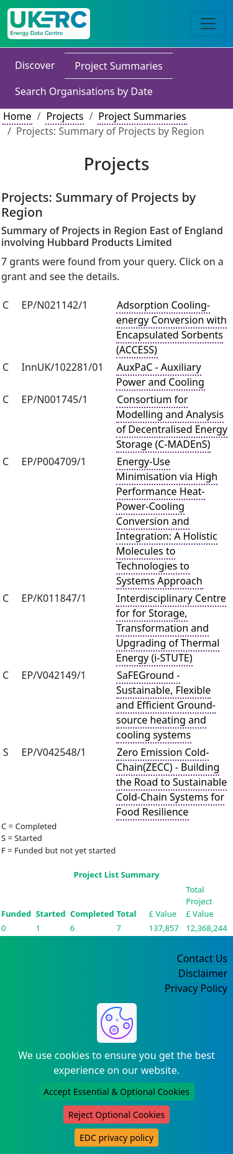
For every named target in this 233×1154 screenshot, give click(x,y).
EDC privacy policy (116, 1137)
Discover (35, 65)
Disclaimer (202, 973)
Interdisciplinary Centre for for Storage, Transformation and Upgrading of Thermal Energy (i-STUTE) (171, 628)
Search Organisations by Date (84, 91)
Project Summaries (118, 66)
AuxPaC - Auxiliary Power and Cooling (160, 374)
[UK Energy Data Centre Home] (48, 23)
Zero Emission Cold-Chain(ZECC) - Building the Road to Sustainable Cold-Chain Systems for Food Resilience (171, 782)
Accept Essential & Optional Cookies (116, 1091)
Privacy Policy (196, 988)
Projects (64, 116)
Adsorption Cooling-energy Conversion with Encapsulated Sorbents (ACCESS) (171, 327)
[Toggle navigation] (208, 23)
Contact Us (202, 958)
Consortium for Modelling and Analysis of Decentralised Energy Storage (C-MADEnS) (171, 422)
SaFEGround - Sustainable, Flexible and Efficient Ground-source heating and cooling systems (166, 705)
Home (17, 116)
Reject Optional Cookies (116, 1114)
